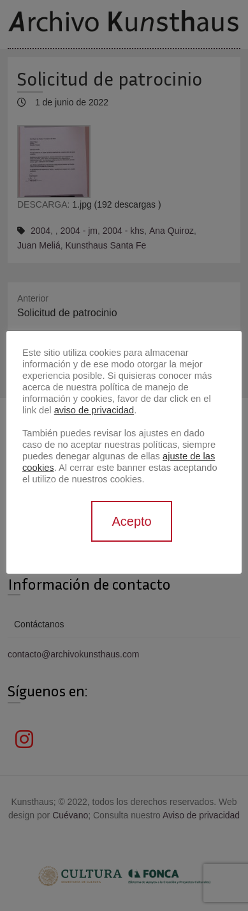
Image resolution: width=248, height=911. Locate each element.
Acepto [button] (131, 521)
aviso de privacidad (94, 410)
